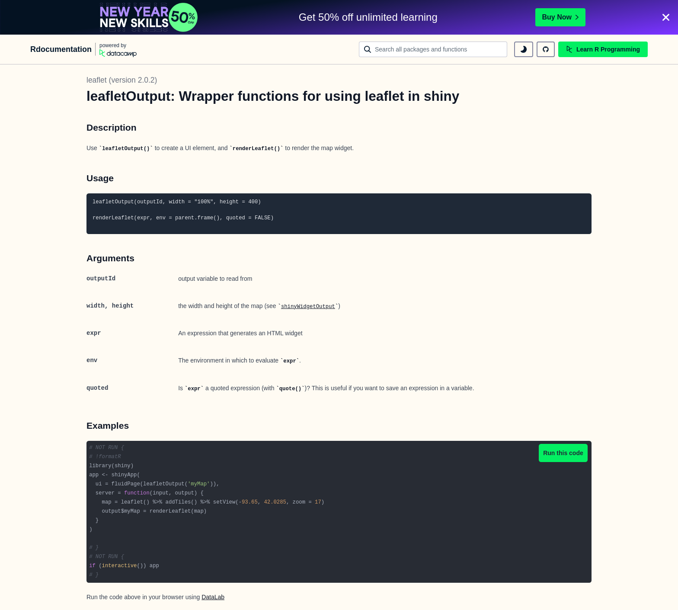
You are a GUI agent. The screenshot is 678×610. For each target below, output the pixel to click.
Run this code (563, 452)
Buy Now (560, 17)
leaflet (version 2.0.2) (121, 80)
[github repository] (546, 49)
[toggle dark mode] (523, 49)
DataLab (212, 597)
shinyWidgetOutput (308, 307)
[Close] (666, 17)
